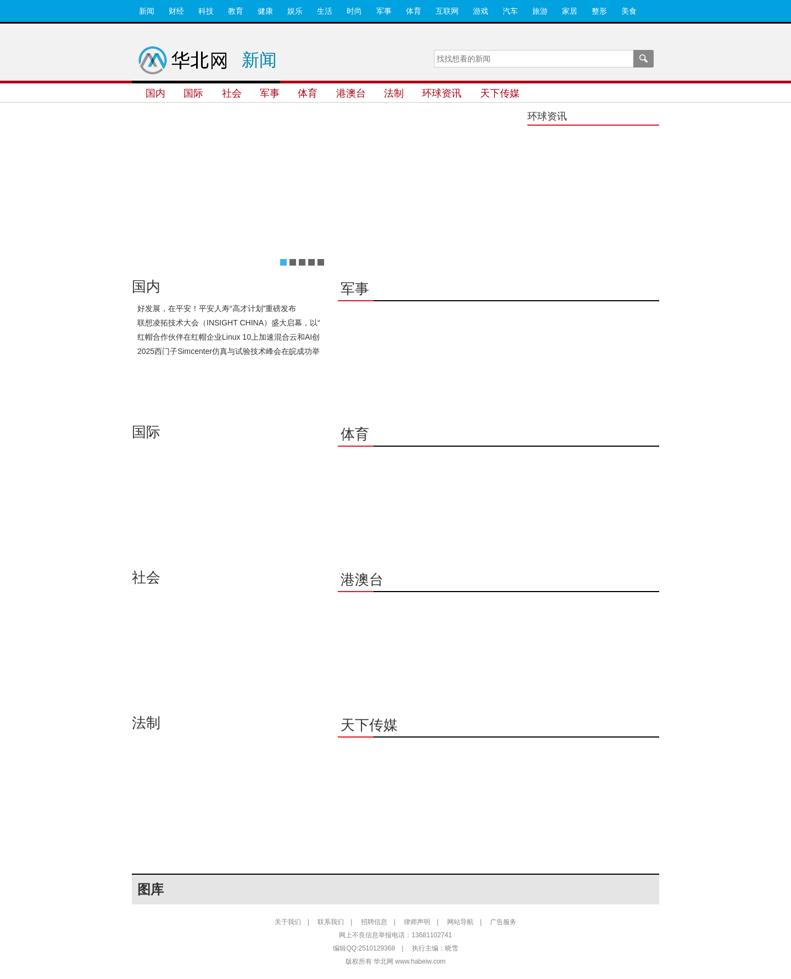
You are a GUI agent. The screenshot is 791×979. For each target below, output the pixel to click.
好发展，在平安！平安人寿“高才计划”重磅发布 (216, 308)
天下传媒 (500, 93)
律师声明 (417, 922)
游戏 (480, 11)
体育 (413, 11)
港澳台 (351, 93)
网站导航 (460, 922)
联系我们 (330, 922)
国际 (193, 93)
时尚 (354, 11)
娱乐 (295, 11)
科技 (206, 11)
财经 (176, 11)
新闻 (146, 11)
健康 (265, 11)
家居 (569, 11)
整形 (599, 11)
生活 (324, 11)
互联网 (447, 11)
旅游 (540, 11)
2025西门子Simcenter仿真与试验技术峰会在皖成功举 (228, 351)
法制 (394, 93)
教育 (235, 11)
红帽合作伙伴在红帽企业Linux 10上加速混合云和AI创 (228, 337)
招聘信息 (374, 922)
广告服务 (503, 922)
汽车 (510, 11)
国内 (155, 93)
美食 (629, 11)
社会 (232, 93)
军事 (384, 11)
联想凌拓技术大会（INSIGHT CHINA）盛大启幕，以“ (228, 322)
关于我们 (288, 922)
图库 (150, 889)
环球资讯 (441, 93)
